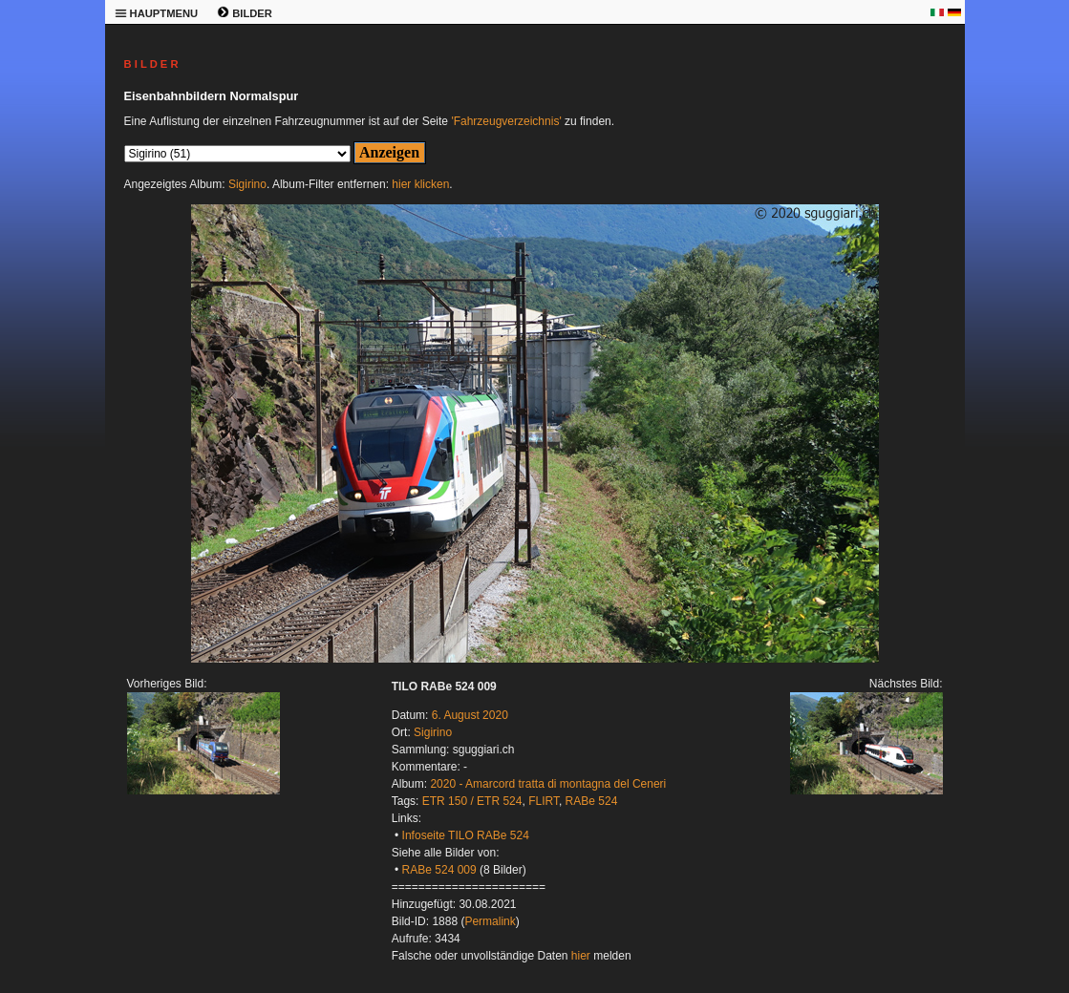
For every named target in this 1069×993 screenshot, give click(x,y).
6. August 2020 (470, 715)
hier (580, 955)
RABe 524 (592, 801)
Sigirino (247, 184)
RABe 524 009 (439, 870)
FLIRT (543, 801)
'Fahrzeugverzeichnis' (506, 121)
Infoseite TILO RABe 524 (465, 835)
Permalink (489, 921)
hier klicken (420, 184)
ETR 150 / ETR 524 (472, 801)
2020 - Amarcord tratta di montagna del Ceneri (548, 784)
